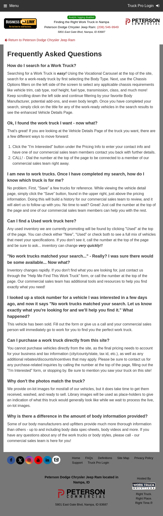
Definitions (105, 458)
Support (77, 462)
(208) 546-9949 (108, 27)
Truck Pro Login (98, 462)
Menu (11, 6)
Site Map (123, 458)
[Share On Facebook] (11, 460)
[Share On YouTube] (38, 460)
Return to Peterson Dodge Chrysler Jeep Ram (40, 40)
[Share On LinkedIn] (47, 460)
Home (76, 458)
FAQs (89, 458)
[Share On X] (20, 460)
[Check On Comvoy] (56, 460)
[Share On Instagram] (29, 460)
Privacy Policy (143, 458)
